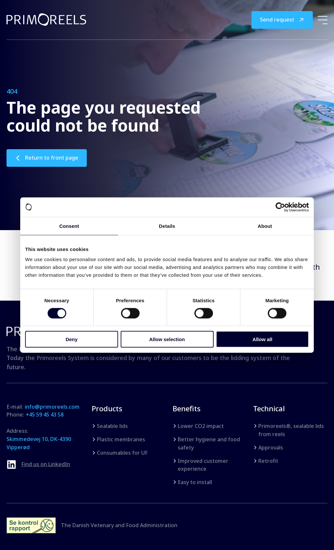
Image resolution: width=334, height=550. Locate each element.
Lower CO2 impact (201, 426)
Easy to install (195, 482)
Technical (269, 408)
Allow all (262, 339)
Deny (72, 339)
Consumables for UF (122, 452)
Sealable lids (112, 426)
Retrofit (268, 460)
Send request (277, 19)
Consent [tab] (69, 225)
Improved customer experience (203, 465)
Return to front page (51, 157)
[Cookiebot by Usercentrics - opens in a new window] (280, 207)
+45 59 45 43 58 (45, 414)
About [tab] (265, 225)
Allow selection (167, 339)
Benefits (187, 408)
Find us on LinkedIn (45, 464)
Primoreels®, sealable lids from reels (291, 430)
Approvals (270, 447)
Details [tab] (167, 225)
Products (107, 408)
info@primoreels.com (52, 406)
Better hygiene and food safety (209, 443)
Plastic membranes (121, 439)
